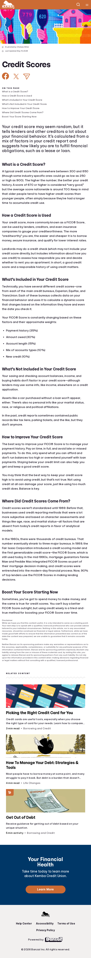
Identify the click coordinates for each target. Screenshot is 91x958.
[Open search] (78, 4)
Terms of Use (66, 923)
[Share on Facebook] (5, 76)
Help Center (24, 923)
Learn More (45, 889)
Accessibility (44, 923)
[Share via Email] (26, 76)
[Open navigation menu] (87, 4)
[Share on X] (16, 76)
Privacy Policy (45, 930)
